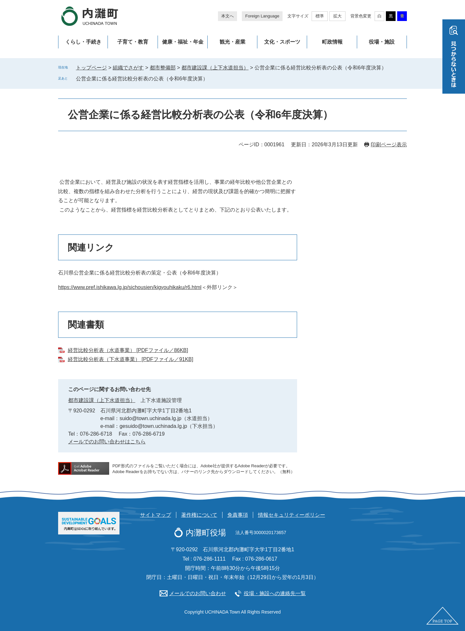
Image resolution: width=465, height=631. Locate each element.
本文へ (227, 16)
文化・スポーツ (282, 42)
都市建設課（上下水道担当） (215, 67)
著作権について (199, 515)
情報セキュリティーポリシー (291, 515)
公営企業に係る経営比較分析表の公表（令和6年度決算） (142, 78)
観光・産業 (232, 42)
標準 (319, 16)
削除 (212, 78)
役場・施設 (382, 42)
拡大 (337, 16)
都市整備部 (163, 67)
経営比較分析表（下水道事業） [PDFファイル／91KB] (130, 359)
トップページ (91, 67)
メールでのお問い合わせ (197, 593)
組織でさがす (128, 67)
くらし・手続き (83, 42)
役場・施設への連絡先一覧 (275, 593)
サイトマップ (155, 515)
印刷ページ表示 (389, 144)
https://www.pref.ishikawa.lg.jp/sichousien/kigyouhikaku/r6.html (130, 287)
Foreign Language (262, 16)
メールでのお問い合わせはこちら (107, 441)
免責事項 (237, 515)
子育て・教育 (132, 42)
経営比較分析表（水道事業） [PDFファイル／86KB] (128, 350)
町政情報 (332, 42)
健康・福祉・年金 (182, 42)
